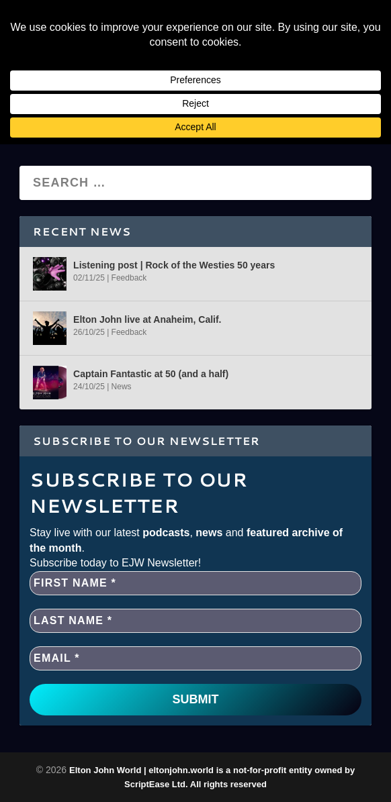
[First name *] (195, 583)
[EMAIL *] (195, 658)
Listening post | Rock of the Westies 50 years (174, 265)
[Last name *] (195, 621)
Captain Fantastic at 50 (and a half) (150, 373)
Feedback (129, 278)
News (122, 386)
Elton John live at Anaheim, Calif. (147, 319)
